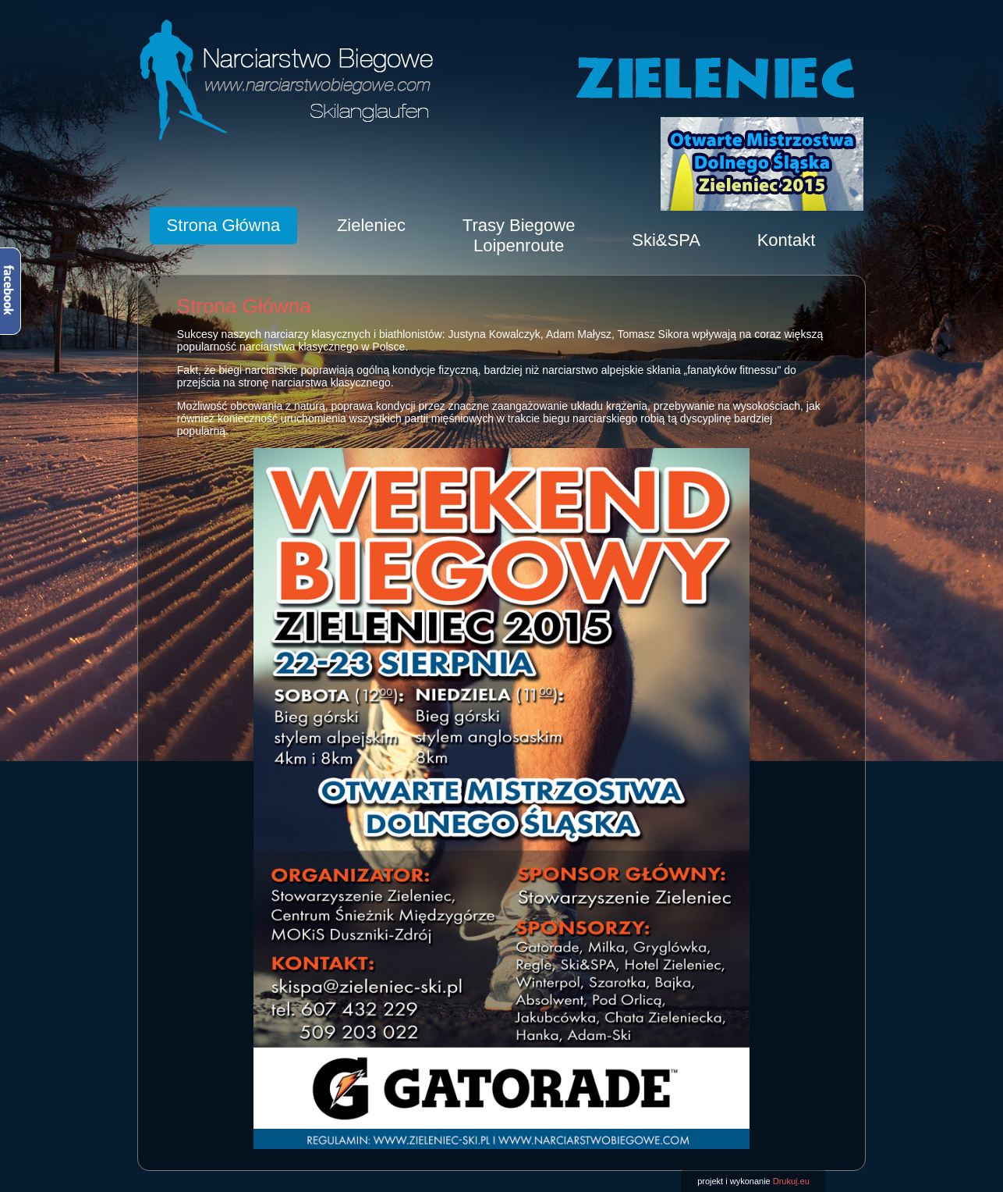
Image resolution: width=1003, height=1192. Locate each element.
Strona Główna (224, 225)
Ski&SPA (666, 240)
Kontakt (786, 240)
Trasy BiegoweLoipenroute (519, 235)
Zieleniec (371, 225)
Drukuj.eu (791, 1181)
